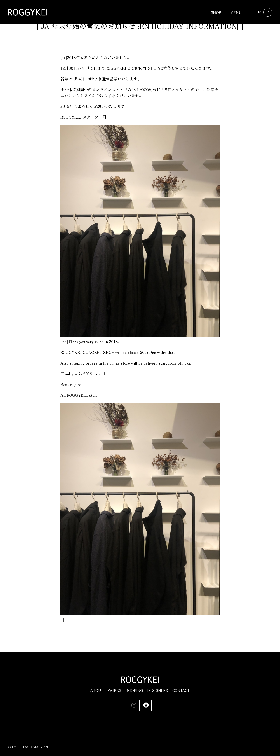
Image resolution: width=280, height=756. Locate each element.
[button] (235, 12)
